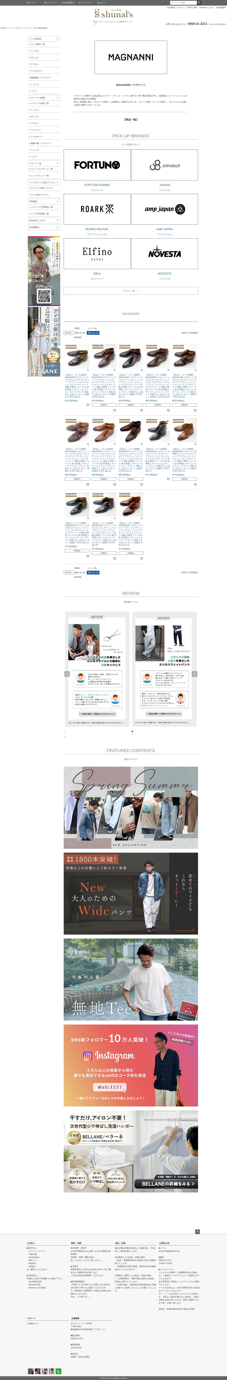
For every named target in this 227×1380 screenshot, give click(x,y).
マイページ (85, 2)
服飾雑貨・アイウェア (41, 77)
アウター (35, 64)
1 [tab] (65, 731)
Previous (67, 674)
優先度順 (77, 337)
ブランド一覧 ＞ (131, 291)
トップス (35, 51)
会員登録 (171, 8)
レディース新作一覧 (40, 103)
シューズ (35, 84)
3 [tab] (65, 734)
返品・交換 (120, 1243)
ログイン (181, 8)
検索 (199, 3)
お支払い (31, 1243)
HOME (3, 28)
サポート (31, 1318)
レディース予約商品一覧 (42, 207)
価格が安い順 (79, 333)
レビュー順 (92, 328)
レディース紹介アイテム (42, 188)
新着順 (77, 328)
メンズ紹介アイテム (40, 194)
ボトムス (35, 57)
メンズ (31, 2)
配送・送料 (76, 1243)
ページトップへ (197, 1231)
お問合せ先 (164, 1243)
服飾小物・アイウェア (41, 143)
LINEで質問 (192, 8)
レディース (50, 2)
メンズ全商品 (35, 39)
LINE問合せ (68, 2)
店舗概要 (75, 1318)
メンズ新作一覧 (38, 44)
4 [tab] (132, 734)
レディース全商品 (37, 98)
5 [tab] (65, 737)
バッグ (34, 91)
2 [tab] (132, 731)
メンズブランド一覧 (28, 28)
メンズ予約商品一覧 (40, 213)
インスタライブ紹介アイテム (42, 182)
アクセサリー (37, 71)
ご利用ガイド (33, 1323)
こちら (84, 1260)
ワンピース (36, 130)
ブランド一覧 (13, 28)
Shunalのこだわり (207, 8)
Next (194, 674)
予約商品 (33, 201)
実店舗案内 (221, 8)
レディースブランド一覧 (42, 169)
